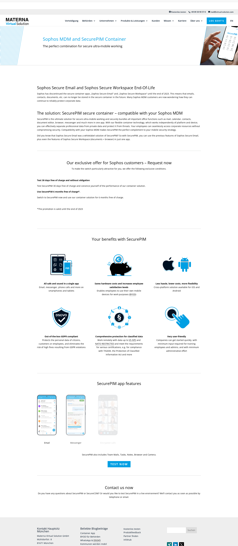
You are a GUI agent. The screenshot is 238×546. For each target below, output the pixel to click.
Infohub (128, 537)
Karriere (182, 12)
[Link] (2, 14)
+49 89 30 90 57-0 (198, 3)
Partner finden (131, 533)
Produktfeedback (132, 529)
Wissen (167, 12)
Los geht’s (216, 11)
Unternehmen (106, 12)
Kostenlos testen (177, 3)
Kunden (156, 12)
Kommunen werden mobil (93, 541)
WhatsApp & (86, 537)
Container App (87, 530)
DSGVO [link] (97, 537)
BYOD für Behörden (90, 534)
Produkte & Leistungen (133, 12)
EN (231, 12)
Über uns (195, 12)
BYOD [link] (133, 291)
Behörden (87, 12)
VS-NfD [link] (132, 337)
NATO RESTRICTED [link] (104, 341)
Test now (119, 461)
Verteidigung (71, 12)
